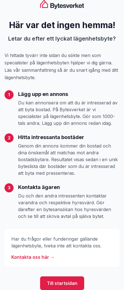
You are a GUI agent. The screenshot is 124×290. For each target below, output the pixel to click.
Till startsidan (62, 283)
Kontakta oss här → (33, 257)
